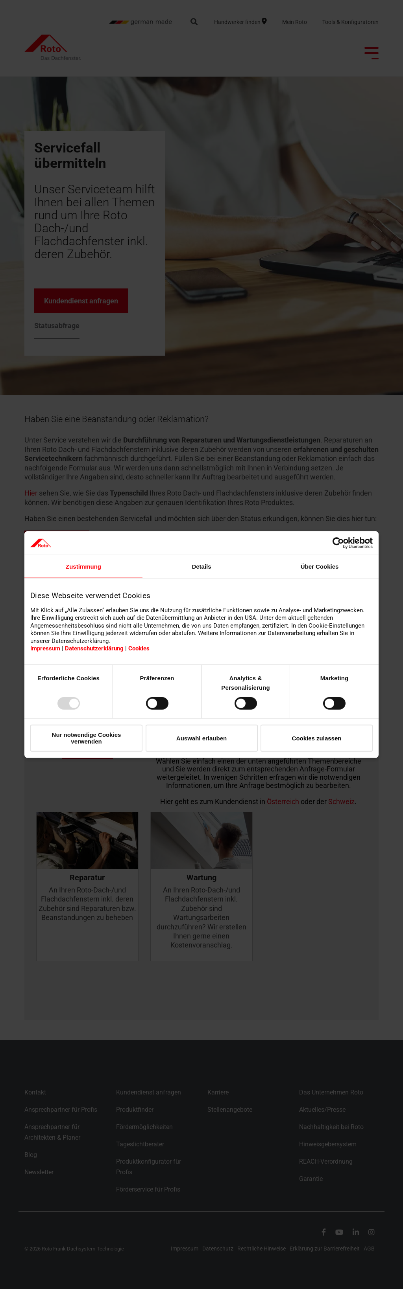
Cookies (139, 648)
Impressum (45, 648)
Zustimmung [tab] (83, 566)
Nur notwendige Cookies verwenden (86, 738)
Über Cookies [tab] (320, 566)
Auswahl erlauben (201, 737)
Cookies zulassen (317, 737)
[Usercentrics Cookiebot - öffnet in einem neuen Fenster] (338, 543)
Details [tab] (201, 566)
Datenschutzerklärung (94, 648)
